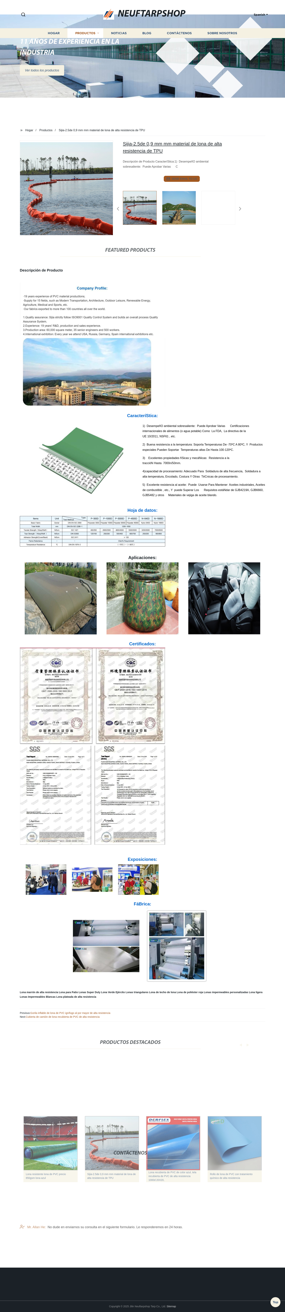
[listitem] (142, 207)
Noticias (119, 44)
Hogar (54, 44)
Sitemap (171, 1306)
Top (275, 1301)
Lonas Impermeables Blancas (38, 996)
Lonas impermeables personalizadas (226, 992)
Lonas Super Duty (90, 992)
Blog (146, 44)
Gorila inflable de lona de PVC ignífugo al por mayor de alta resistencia (70, 1013)
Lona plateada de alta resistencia (76, 996)
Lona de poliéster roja (190, 992)
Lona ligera (255, 992)
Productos (85, 44)
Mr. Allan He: (33, 1235)
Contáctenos (179, 44)
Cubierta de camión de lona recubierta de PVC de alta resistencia (63, 1016)
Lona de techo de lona (162, 992)
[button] (23, 15)
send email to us (181, 179)
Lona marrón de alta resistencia (39, 992)
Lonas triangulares (137, 992)
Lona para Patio (68, 992)
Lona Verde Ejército (113, 992)
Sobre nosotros (222, 44)
